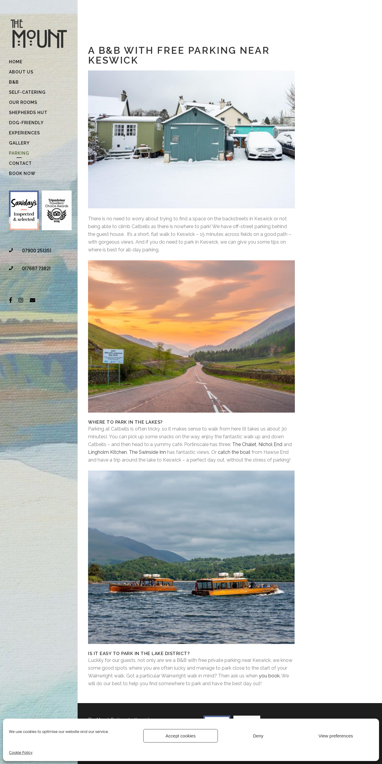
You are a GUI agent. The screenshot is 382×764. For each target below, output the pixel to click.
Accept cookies (181, 735)
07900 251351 (36, 251)
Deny (258, 735)
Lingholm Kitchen (107, 452)
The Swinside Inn (147, 452)
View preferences (335, 735)
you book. (270, 676)
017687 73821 (36, 268)
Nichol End (270, 444)
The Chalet (244, 444)
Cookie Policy (21, 752)
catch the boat (234, 452)
